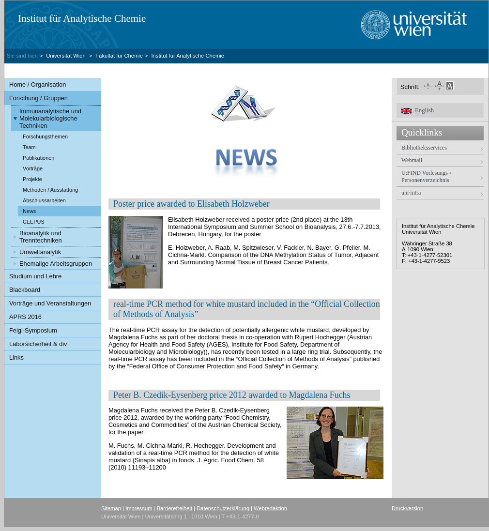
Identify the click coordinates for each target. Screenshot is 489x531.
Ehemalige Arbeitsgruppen (55, 263)
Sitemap (111, 508)
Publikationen (38, 158)
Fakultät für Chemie (119, 56)
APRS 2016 (25, 316)
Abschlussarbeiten (44, 200)
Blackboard (24, 289)
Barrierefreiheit (174, 508)
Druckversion (407, 508)
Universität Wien (66, 56)
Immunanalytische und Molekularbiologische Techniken (50, 118)
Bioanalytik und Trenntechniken (40, 236)
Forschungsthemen (45, 136)
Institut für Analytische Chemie (82, 18)
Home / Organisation (37, 84)
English (424, 110)
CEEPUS (34, 222)
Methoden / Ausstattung (50, 190)
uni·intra (411, 192)
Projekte (32, 179)
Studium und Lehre (35, 276)
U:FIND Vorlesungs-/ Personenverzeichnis (426, 176)
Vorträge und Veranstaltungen (50, 303)
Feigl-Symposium (33, 330)
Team (29, 147)
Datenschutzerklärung (223, 508)
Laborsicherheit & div (38, 344)
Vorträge (33, 168)
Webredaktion (270, 508)
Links (16, 357)
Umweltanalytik (40, 252)
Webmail (411, 160)
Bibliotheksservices (424, 147)
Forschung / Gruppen (38, 98)
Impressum (138, 508)
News (29, 211)
